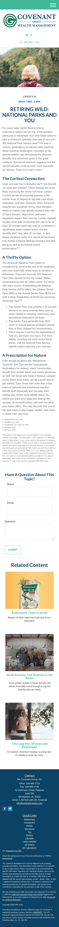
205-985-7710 (29, 42)
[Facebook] (31, 35)
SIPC (40, 912)
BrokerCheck (7, 858)
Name (10, 484)
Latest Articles (29, 841)
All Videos (29, 845)
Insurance (29, 829)
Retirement (29, 819)
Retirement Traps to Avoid (29, 612)
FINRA (35, 912)
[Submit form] (13, 550)
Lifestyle (29, 838)
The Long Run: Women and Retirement (30, 745)
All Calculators (29, 848)
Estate (29, 826)
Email (10, 503)
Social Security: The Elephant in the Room (29, 676)
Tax (29, 832)
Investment (29, 822)
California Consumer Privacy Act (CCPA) (27, 894)
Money (29, 835)
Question (10, 521)
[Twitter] (27, 35)
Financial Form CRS (13, 851)
